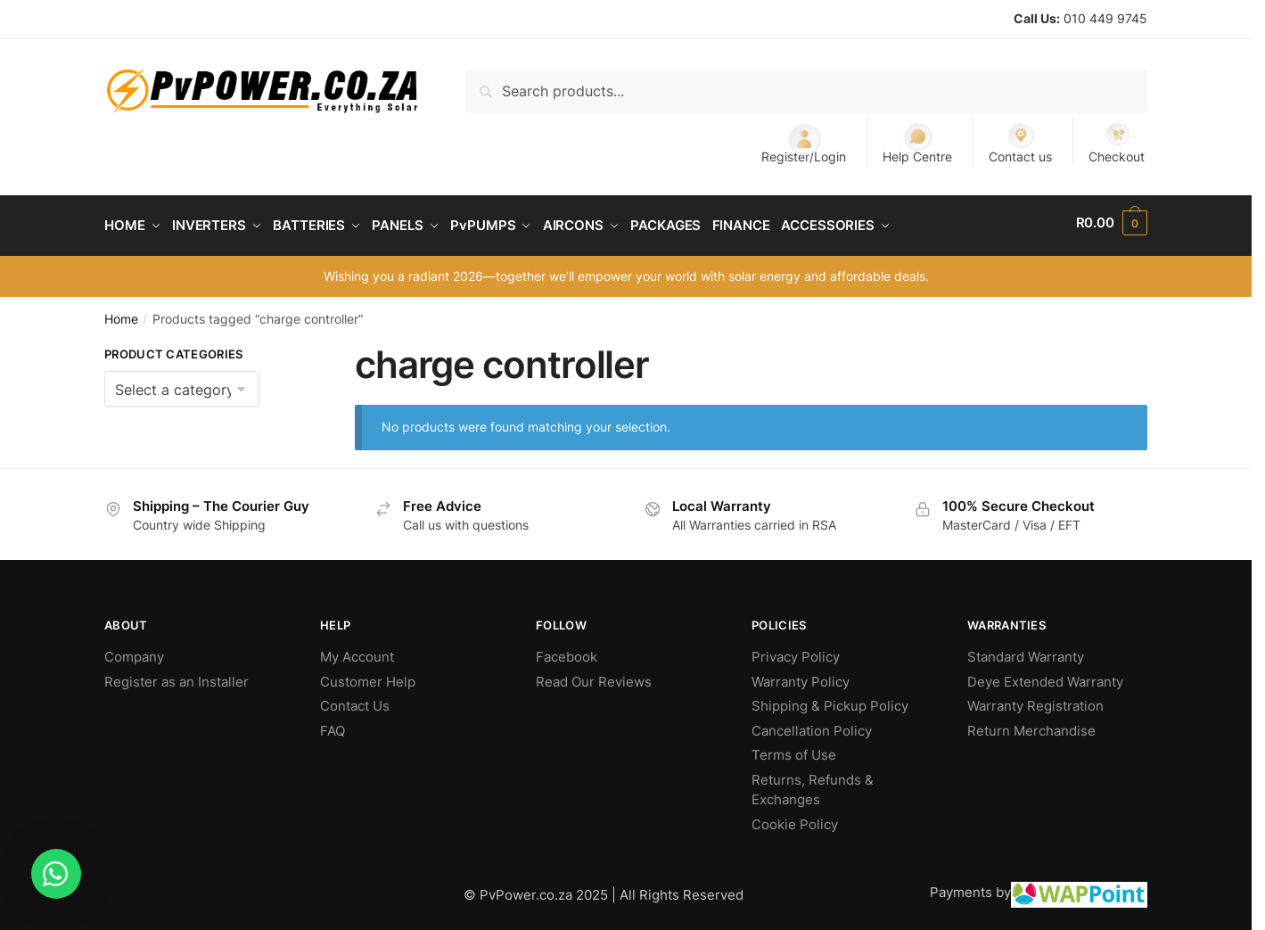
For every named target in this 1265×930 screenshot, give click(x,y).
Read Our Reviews (594, 675)
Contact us (1020, 142)
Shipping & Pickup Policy (830, 699)
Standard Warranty (1025, 650)
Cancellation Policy (812, 724)
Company (134, 650)
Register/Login (803, 142)
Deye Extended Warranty (1045, 675)
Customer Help (367, 675)
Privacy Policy (796, 650)
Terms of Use (794, 748)
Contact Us (355, 699)
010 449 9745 (1105, 18)
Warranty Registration (1035, 699)
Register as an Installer (176, 675)
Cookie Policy (795, 818)
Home (121, 312)
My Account (357, 650)
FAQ (332, 724)
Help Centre (917, 142)
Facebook (566, 650)
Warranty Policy (801, 675)
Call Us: (1037, 18)
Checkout (1116, 142)
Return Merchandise (1031, 724)
